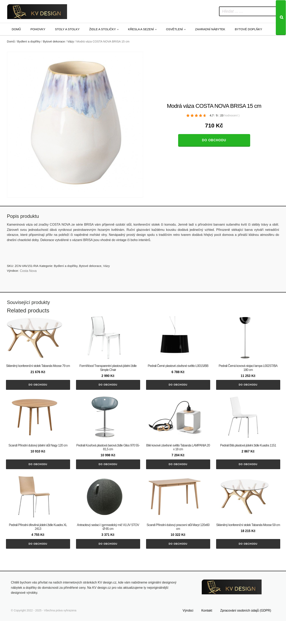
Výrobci (188, 610)
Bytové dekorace (54, 41)
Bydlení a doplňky (28, 41)
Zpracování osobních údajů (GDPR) (245, 610)
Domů (16, 29)
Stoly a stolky (67, 29)
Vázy (70, 41)
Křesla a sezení (141, 29)
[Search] (281, 17)
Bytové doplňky (248, 29)
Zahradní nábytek (210, 29)
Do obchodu (214, 140)
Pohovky (37, 29)
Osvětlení (174, 29)
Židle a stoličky (102, 29)
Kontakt (206, 610)
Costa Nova (28, 271)
